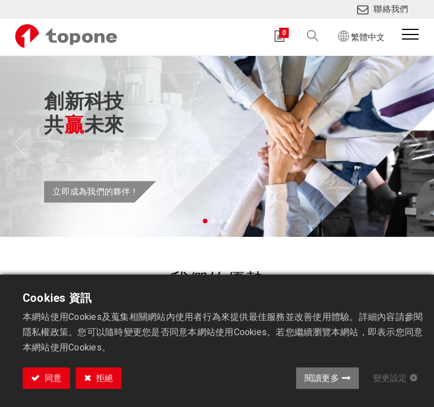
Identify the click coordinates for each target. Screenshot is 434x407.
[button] (305, 36)
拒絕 (103, 378)
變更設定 (390, 378)
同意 (52, 378)
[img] (17, 146)
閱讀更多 (322, 378)
